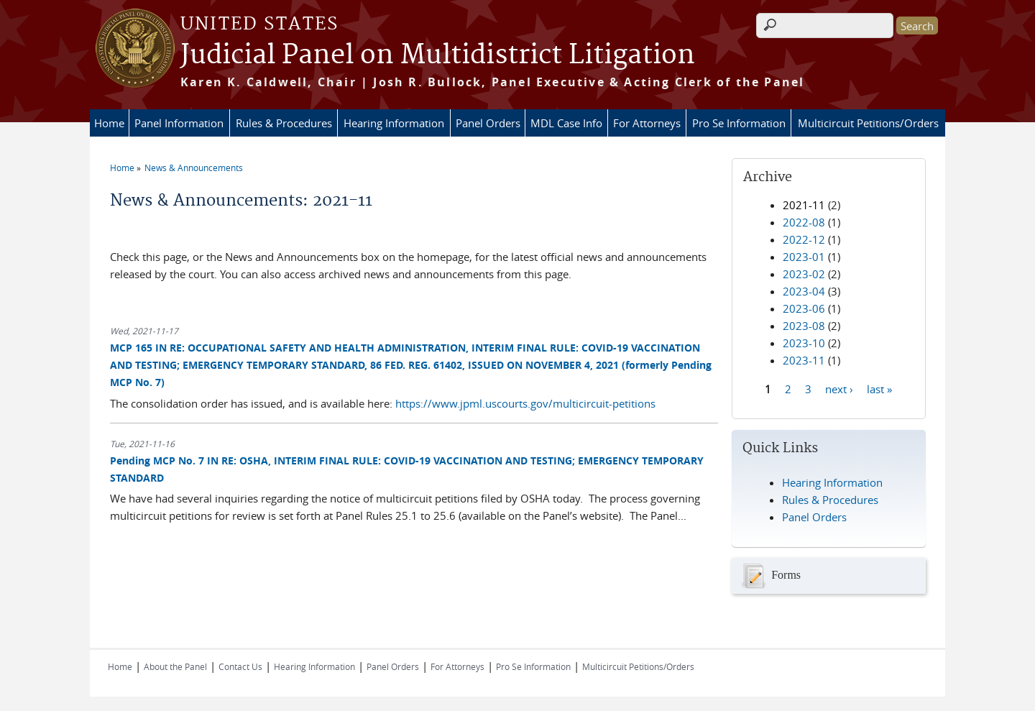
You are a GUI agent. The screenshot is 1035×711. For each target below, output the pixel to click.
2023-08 (804, 325)
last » (879, 388)
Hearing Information (394, 123)
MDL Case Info (566, 123)
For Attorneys (647, 123)
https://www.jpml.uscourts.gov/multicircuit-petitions (525, 403)
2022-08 (804, 222)
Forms (770, 575)
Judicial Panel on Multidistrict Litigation (437, 55)
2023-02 (804, 274)
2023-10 (804, 343)
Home (109, 123)
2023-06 (804, 308)
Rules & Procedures (284, 123)
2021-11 (804, 205)
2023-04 (804, 291)
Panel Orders (488, 123)
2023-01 (804, 256)
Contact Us (240, 666)
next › (839, 388)
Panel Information (179, 123)
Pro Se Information (739, 123)
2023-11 (804, 360)
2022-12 (804, 239)
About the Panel (175, 666)
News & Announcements (193, 167)
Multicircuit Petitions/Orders (868, 123)
